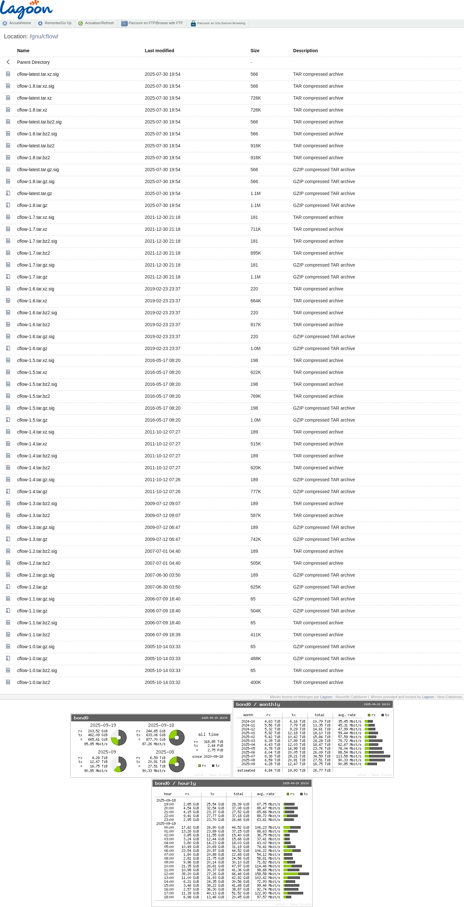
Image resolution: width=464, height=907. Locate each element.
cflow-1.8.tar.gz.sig (35, 181)
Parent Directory (33, 62)
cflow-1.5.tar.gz (32, 420)
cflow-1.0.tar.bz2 (33, 682)
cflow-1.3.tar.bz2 (33, 515)
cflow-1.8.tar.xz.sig (35, 86)
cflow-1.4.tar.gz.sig (35, 479)
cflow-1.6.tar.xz (32, 300)
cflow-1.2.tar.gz (32, 587)
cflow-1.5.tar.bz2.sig (37, 384)
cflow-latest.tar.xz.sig (38, 74)
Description (305, 50)
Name (23, 50)
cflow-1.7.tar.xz (32, 229)
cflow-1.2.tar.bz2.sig (37, 551)
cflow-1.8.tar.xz (32, 109)
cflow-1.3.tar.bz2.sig (37, 503)
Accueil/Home (20, 23)
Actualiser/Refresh (99, 23)
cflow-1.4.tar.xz (32, 443)
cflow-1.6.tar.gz (32, 348)
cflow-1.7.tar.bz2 (33, 253)
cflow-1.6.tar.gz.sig (35, 336)
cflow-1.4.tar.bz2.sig (37, 455)
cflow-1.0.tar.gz (32, 658)
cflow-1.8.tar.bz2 (33, 157)
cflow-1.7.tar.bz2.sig (37, 241)
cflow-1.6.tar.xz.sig (35, 288)
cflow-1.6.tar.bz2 (33, 324)
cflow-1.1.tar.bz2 (33, 634)
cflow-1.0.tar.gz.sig (35, 646)
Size (254, 50)
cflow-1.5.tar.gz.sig (35, 408)
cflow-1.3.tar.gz (32, 539)
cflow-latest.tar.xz (34, 98)
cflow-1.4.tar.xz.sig (35, 431)
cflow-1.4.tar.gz (32, 491)
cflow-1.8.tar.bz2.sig (37, 133)
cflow (49, 36)
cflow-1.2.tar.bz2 (33, 563)
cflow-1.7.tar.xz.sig (35, 217)
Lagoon (326, 697)
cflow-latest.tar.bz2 (35, 145)
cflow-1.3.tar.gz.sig (35, 527)
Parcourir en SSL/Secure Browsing (221, 23)
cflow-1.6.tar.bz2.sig (37, 312)
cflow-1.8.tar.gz (32, 205)
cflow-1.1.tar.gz (32, 610)
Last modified (159, 50)
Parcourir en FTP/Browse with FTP (155, 23)
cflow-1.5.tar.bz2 (33, 396)
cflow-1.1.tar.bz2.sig (37, 622)
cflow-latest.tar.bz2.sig (39, 121)
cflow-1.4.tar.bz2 (33, 467)
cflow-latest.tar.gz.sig (38, 169)
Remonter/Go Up (58, 23)
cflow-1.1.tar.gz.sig (35, 598)
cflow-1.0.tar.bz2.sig (37, 670)
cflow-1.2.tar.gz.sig (35, 575)
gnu (36, 36)
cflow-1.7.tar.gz (32, 276)
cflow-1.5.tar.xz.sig (35, 360)
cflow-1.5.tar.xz (32, 372)
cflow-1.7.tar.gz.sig (35, 265)
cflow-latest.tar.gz (34, 193)
